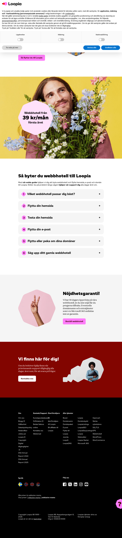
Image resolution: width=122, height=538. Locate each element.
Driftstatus (37, 421)
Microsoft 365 (83, 443)
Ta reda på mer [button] (12, 48)
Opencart (96, 418)
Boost (65, 418)
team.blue (37, 519)
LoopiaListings (83, 424)
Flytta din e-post (36, 229)
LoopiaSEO (82, 427)
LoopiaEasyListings (85, 431)
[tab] (61, 194)
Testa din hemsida (37, 218)
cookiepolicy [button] (70, 14)
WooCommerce (99, 440)
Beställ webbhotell (74, 321)
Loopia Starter (83, 440)
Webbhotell (97, 434)
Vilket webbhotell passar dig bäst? (48, 194)
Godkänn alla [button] (110, 48)
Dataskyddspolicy (25, 427)
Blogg (20, 421)
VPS (94, 431)
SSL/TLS (96, 427)
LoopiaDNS (67, 443)
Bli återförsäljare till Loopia (53, 421)
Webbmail (37, 434)
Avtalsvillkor (22, 431)
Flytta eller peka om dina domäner (48, 241)
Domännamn (68, 421)
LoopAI (65, 440)
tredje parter (43, 16)
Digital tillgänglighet (23, 445)
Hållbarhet (22, 424)
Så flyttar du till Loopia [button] (31, 58)
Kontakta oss (27, 378)
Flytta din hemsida (37, 206)
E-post (65, 427)
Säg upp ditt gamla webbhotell (46, 253)
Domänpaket (68, 424)
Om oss (21, 418)
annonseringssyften (9, 21)
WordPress (97, 437)
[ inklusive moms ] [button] (34, 498)
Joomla (65, 437)
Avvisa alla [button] (91, 48)
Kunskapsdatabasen (41, 418)
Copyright (22, 440)
